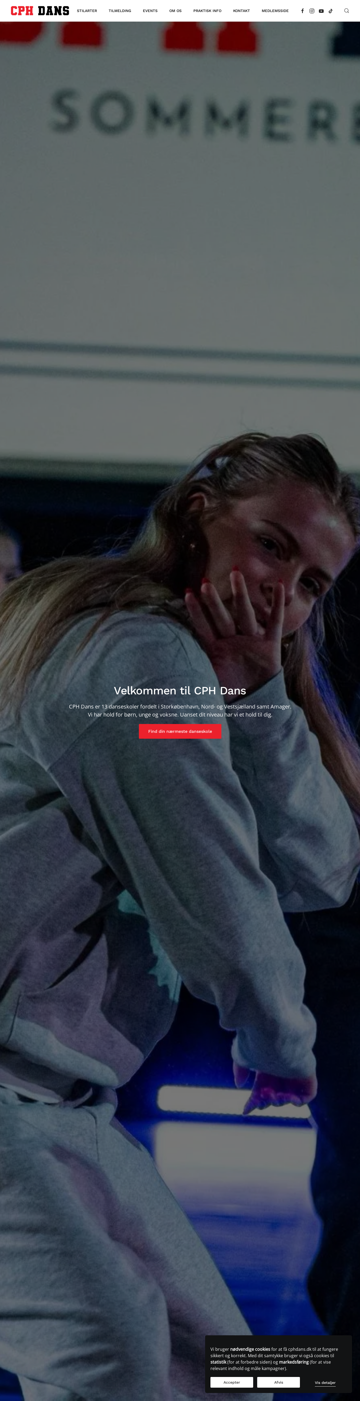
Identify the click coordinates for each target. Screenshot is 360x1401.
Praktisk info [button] (207, 11)
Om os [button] (175, 11)
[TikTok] (330, 11)
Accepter (232, 1382)
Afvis (278, 1382)
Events (150, 11)
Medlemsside (275, 11)
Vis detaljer (325, 1382)
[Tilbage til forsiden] (40, 10)
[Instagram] (312, 11)
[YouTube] (321, 11)
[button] (346, 10)
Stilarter (87, 11)
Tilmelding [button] (120, 11)
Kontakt (241, 11)
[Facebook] (302, 11)
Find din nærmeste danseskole (180, 731)
